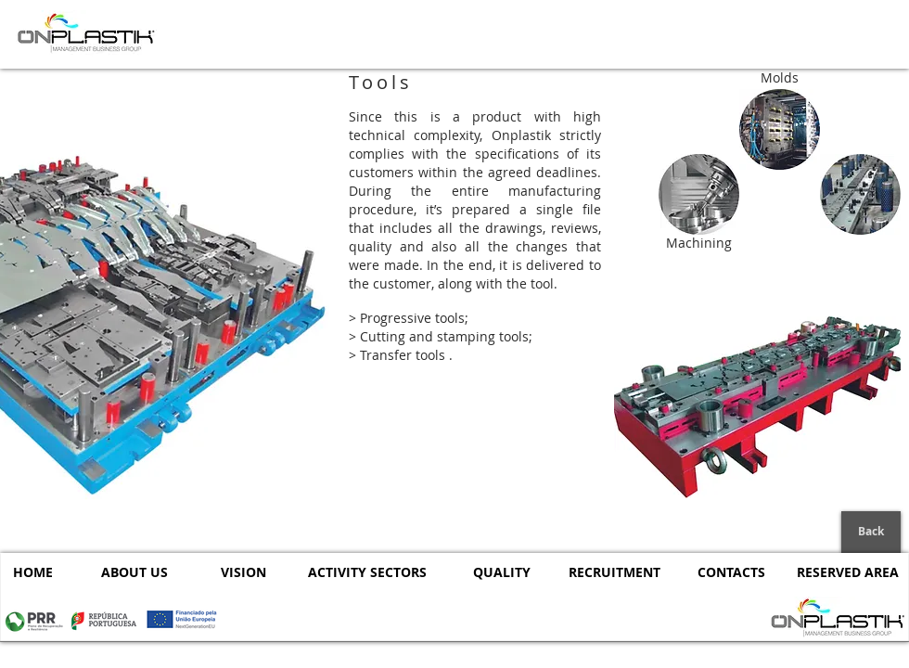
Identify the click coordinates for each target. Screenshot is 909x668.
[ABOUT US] (134, 572)
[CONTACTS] (731, 572)
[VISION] (243, 572)
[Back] (871, 532)
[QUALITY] (501, 572)
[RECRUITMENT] (614, 572)
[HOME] (32, 572)
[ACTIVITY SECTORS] (367, 572)
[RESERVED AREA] (847, 572)
